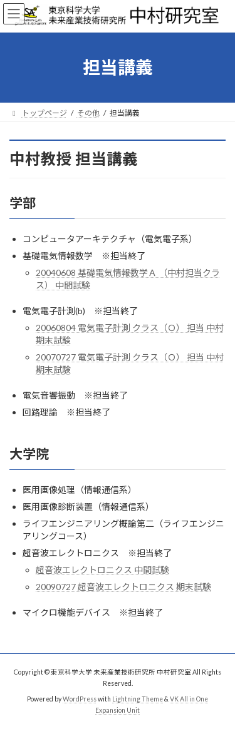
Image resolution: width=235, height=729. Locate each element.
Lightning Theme (137, 699)
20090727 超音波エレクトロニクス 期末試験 (123, 586)
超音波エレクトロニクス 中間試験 (102, 569)
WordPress (80, 699)
